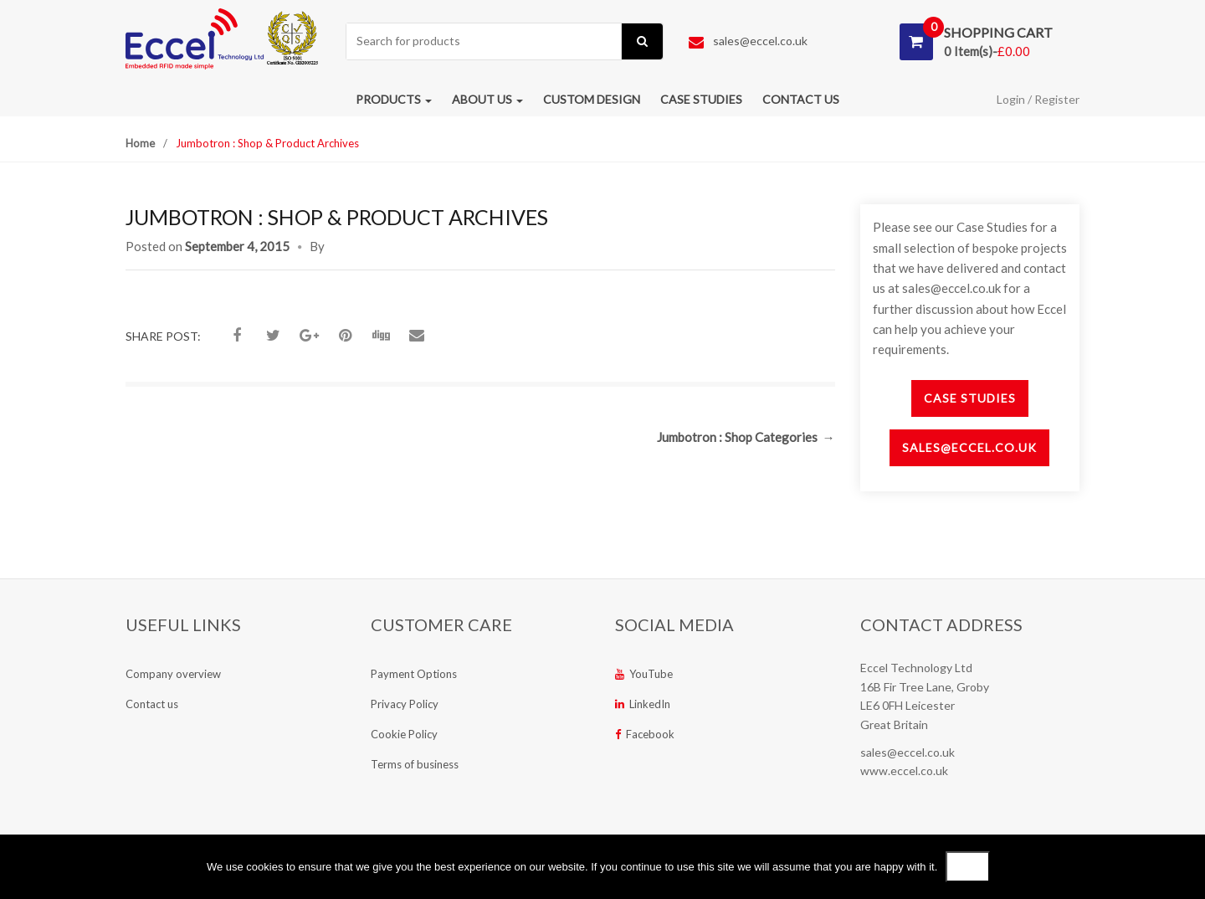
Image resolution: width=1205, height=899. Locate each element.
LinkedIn (642, 704)
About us (487, 99)
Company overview (173, 674)
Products (394, 99)
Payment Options (414, 674)
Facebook (644, 734)
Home (140, 143)
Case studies (701, 99)
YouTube (644, 674)
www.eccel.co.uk (904, 770)
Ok (968, 866)
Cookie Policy (404, 734)
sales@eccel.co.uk (748, 40)
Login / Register (1038, 99)
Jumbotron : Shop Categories (746, 436)
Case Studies (970, 398)
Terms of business (415, 764)
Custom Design (591, 99)
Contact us (800, 99)
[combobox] (484, 41)
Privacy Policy (404, 704)
